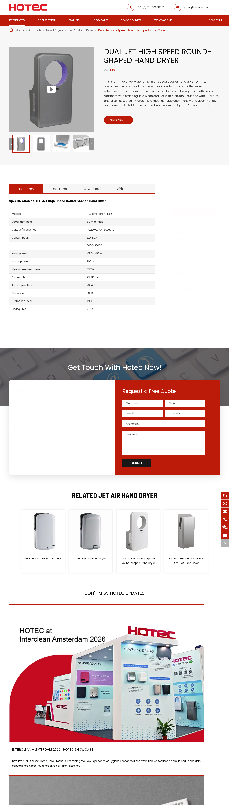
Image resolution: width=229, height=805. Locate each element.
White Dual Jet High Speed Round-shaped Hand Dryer (138, 562)
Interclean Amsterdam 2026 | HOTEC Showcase (39, 666)
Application (47, 20)
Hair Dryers (181, 314)
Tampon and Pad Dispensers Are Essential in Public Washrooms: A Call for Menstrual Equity (187, 666)
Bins (176, 322)
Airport (82, 753)
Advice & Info (131, 20)
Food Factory (112, 770)
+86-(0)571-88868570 (150, 7)
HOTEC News (142, 764)
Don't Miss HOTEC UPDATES (114, 596)
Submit (136, 464)
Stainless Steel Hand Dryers (193, 233)
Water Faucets (183, 261)
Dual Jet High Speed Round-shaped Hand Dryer (131, 30)
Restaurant (111, 753)
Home (20, 30)
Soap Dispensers (185, 253)
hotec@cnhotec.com (196, 7)
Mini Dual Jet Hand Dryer (90, 559)
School (108, 764)
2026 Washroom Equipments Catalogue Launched (111, 666)
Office (82, 764)
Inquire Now (120, 120)
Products (17, 20)
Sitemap (132, 799)
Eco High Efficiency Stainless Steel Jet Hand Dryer (185, 562)
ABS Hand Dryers (186, 244)
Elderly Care (85, 776)
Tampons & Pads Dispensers (185, 272)
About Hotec (142, 753)
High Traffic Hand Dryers (191, 227)
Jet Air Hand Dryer (81, 30)
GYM (81, 759)
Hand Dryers (55, 30)
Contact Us (163, 20)
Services (139, 776)
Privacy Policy (154, 799)
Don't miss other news (113, 706)
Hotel (107, 759)
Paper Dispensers (185, 290)
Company (100, 20)
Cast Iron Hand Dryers (190, 238)
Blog (137, 770)
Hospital (83, 770)
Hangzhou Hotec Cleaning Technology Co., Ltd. (54, 799)
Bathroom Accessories (189, 306)
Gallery (75, 20)
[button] (11, 144)
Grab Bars (180, 282)
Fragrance (180, 298)
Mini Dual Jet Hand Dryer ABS (43, 559)
